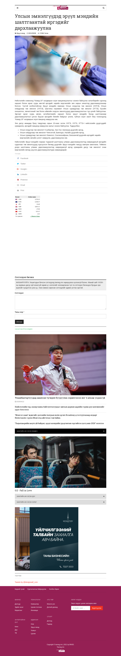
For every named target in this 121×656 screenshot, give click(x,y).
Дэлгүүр (17, 604)
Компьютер (35, 604)
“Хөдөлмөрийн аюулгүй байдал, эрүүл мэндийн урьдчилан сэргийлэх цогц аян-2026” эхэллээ (59, 423)
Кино (16, 627)
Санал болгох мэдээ (23, 329)
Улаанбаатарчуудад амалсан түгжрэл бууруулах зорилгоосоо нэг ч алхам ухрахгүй (60, 397)
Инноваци (34, 610)
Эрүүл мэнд (21, 33)
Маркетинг (18, 610)
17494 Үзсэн (44, 33)
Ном (32, 624)
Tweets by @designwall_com (26, 582)
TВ (16, 633)
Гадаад (49, 624)
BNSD (72, 644)
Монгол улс (51, 604)
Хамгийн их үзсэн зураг (27, 502)
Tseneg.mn (60, 647)
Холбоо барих (54, 589)
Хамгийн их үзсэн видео (27, 431)
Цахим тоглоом (36, 607)
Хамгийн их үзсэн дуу (26, 496)
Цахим (33, 634)
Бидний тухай (20, 589)
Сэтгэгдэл (19, 293)
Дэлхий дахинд (52, 607)
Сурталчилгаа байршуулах (36, 589)
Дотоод (49, 621)
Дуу (16, 630)
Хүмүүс (33, 630)
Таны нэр (19, 312)
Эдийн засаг (19, 607)
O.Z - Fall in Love (23, 490)
